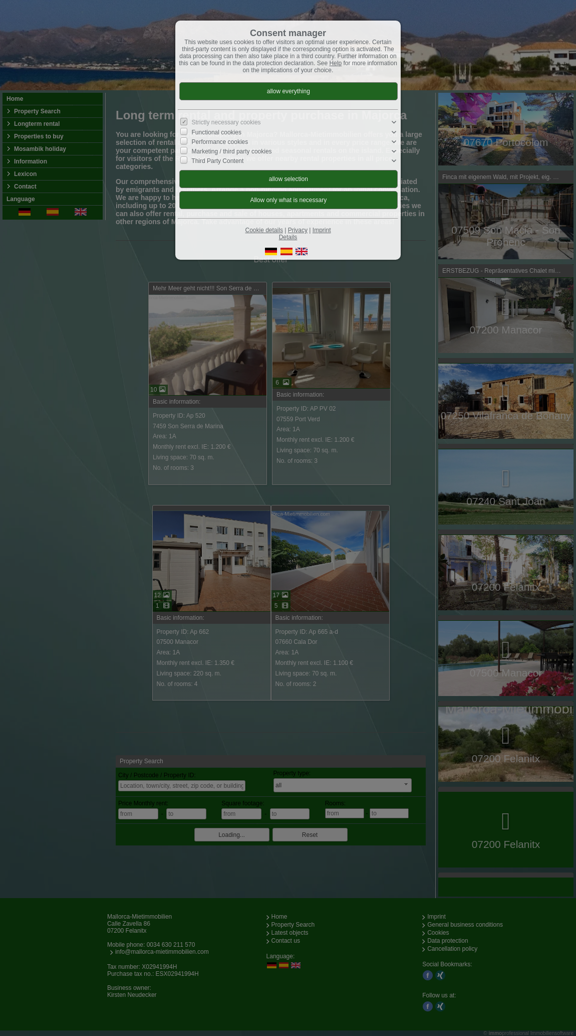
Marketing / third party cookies (232, 151)
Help (335, 63)
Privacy (298, 230)
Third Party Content (217, 160)
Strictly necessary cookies (226, 122)
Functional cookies (216, 131)
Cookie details (264, 230)
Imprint (322, 230)
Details (288, 237)
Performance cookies (220, 141)
